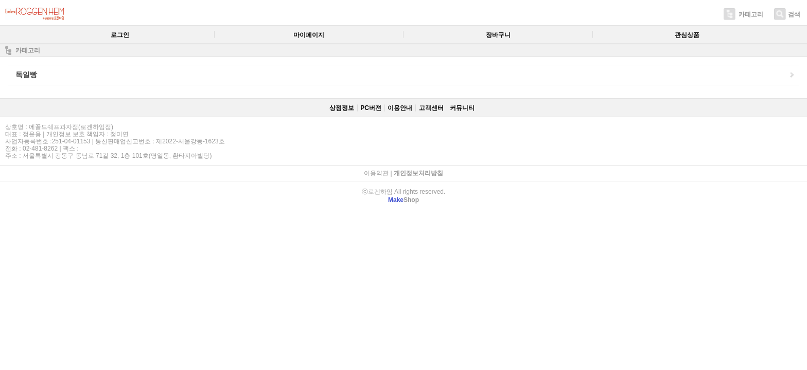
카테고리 (751, 14)
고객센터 (431, 108)
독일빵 (26, 74)
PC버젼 (370, 108)
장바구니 (498, 35)
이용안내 (400, 108)
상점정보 (341, 108)
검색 (794, 14)
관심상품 (687, 35)
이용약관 (376, 173)
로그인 (120, 35)
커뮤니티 (462, 108)
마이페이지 (308, 35)
